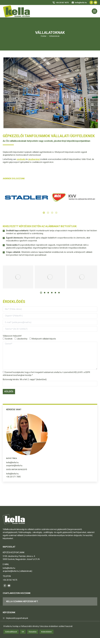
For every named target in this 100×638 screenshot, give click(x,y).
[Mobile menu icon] (94, 11)
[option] (26, 197)
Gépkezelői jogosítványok (17, 618)
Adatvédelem (46, 632)
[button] (41, 292)
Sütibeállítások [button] (11, 632)
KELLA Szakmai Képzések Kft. (22, 601)
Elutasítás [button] (32, 632)
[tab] (43, 213)
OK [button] (23, 632)
